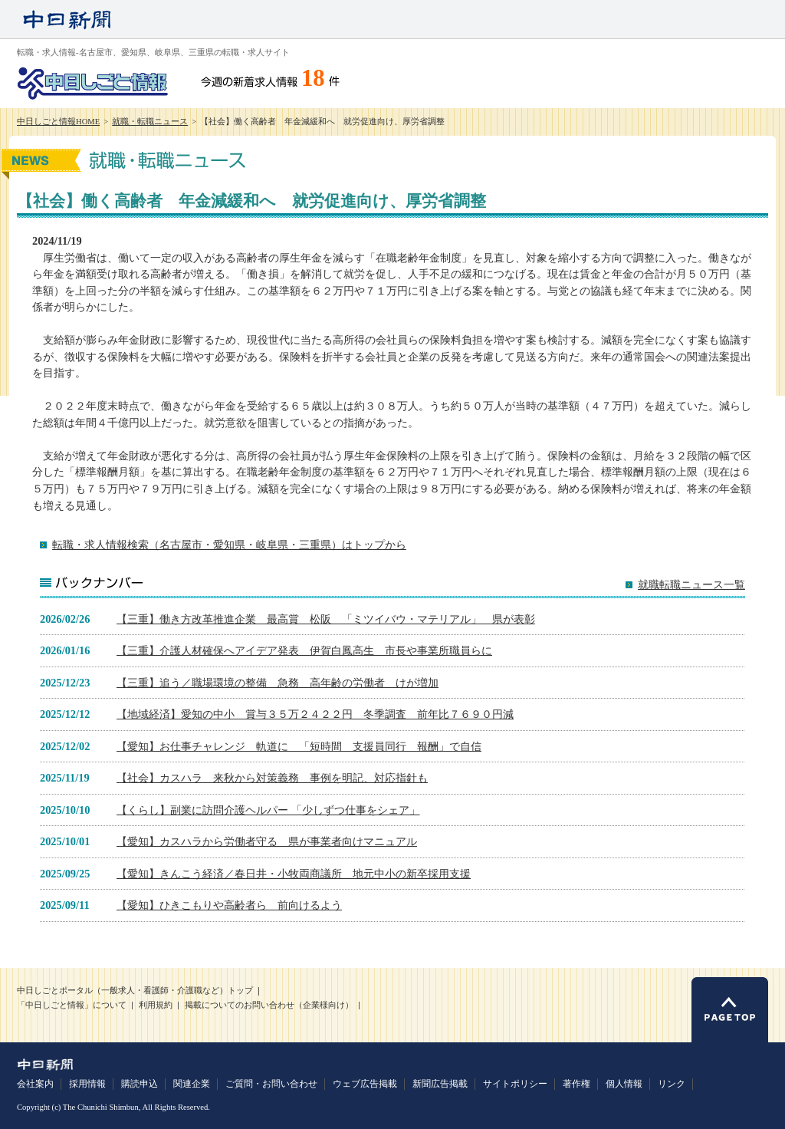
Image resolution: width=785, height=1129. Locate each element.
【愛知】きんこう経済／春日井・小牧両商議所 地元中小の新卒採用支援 (294, 873)
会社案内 (35, 1083)
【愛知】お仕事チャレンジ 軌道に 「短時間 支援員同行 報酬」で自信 (299, 746)
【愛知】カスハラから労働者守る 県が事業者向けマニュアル (267, 841)
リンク (671, 1083)
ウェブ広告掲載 (365, 1083)
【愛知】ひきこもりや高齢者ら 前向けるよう (229, 905)
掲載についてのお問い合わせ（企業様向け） (269, 1005)
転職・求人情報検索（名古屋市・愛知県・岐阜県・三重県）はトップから (229, 544)
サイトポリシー (515, 1083)
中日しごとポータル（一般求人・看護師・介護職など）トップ (135, 990)
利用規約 (155, 1005)
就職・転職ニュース (150, 121)
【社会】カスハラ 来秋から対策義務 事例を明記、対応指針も (272, 778)
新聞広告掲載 (440, 1083)
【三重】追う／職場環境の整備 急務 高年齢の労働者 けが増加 (277, 682)
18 (313, 78)
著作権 (576, 1083)
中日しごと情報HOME (58, 121)
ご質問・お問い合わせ (271, 1083)
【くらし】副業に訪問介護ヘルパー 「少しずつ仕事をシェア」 (268, 810)
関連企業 (191, 1083)
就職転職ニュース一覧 (691, 585)
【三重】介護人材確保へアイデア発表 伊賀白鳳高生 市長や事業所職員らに (304, 650)
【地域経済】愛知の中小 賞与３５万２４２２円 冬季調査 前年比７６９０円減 (315, 714)
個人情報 (624, 1083)
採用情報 (87, 1083)
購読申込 (139, 1083)
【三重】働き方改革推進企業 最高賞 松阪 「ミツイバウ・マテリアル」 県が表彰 (326, 619)
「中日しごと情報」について (71, 1005)
